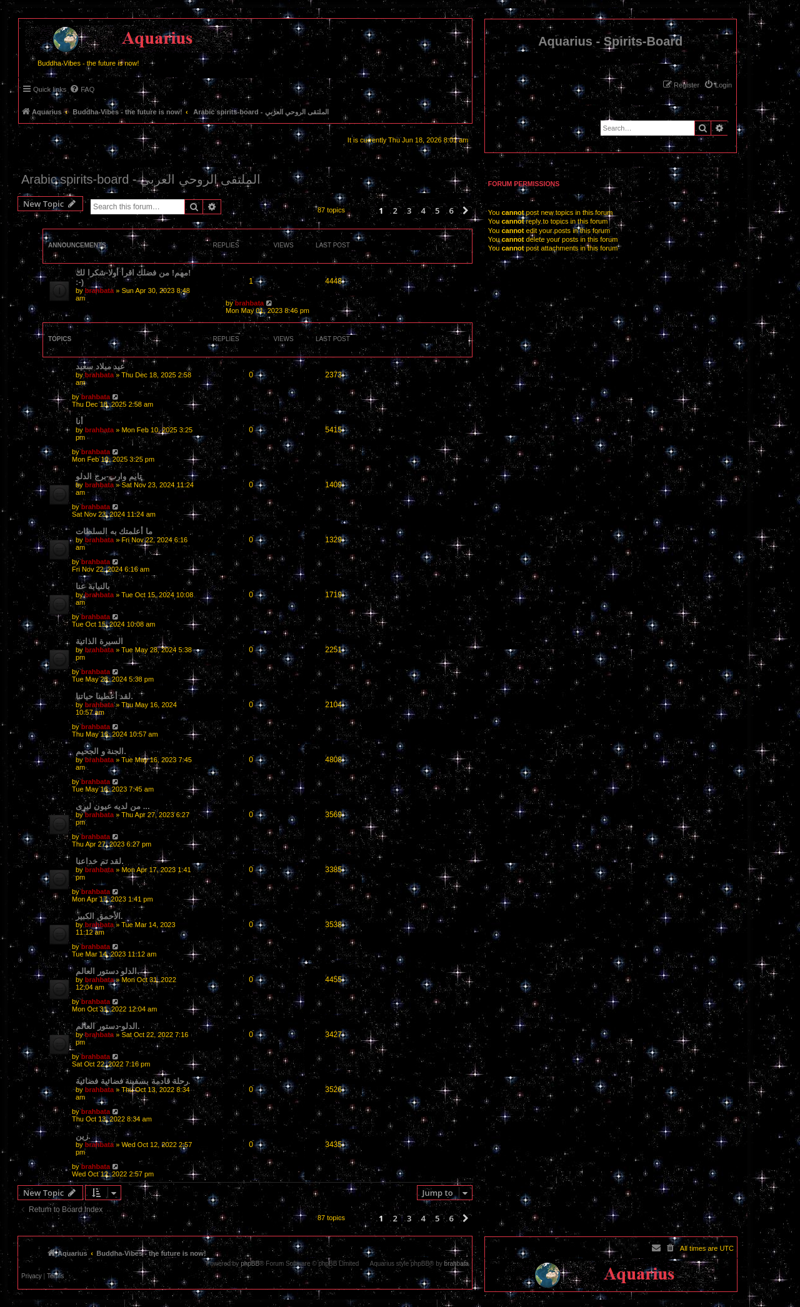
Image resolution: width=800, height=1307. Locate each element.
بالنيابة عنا (93, 586)
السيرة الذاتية (99, 641)
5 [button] (437, 210)
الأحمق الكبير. (99, 916)
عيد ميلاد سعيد (100, 366)
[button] (465, 210)
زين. (83, 1136)
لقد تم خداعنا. (100, 861)
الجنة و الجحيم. (101, 751)
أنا (79, 421)
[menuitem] (718, 84)
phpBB (250, 1264)
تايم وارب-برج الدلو (109, 476)
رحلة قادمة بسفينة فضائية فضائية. (133, 1081)
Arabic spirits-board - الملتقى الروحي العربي (141, 179)
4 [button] (423, 210)
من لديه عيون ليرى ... (113, 806)
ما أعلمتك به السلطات (114, 531)
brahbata (99, 290)
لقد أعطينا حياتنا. (104, 696)
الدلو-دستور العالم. (108, 1026)
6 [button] (451, 210)
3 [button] (409, 210)
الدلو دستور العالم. (107, 971)
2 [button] (394, 210)
